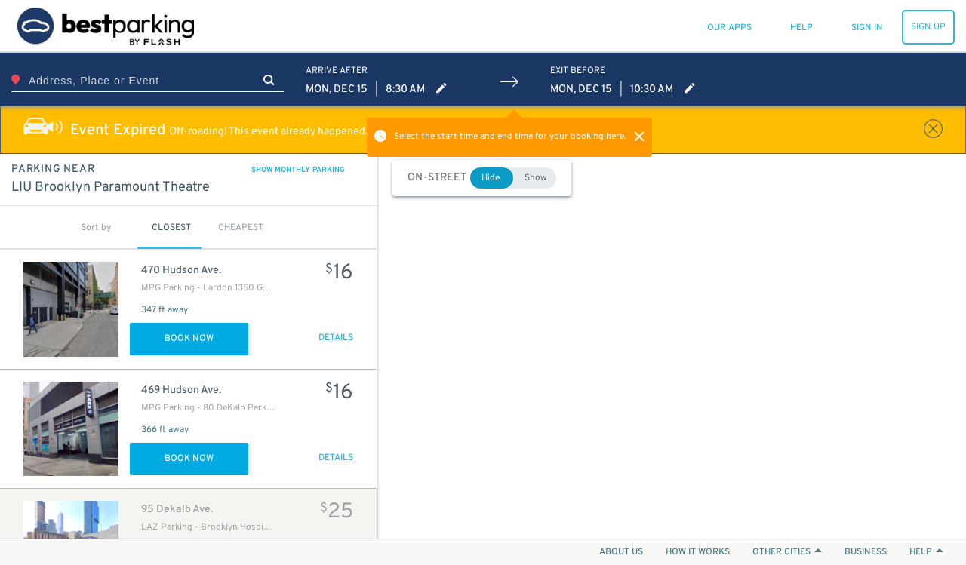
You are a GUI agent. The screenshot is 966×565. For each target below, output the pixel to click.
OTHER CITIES (787, 552)
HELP (926, 552)
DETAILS (335, 338)
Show (536, 178)
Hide (490, 178)
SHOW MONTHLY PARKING (298, 170)
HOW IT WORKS (698, 552)
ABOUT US (621, 552)
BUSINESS (865, 552)
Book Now (189, 339)
